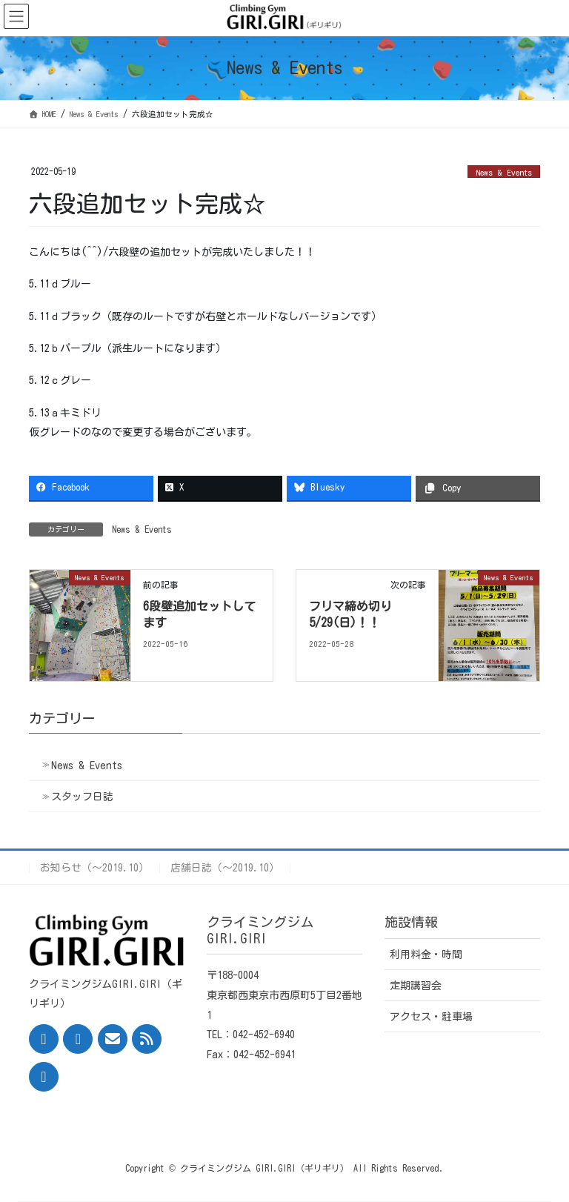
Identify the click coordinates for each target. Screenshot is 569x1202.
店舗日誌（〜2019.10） (224, 868)
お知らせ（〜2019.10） (94, 868)
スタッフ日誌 (82, 796)
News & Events (504, 172)
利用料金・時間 (426, 954)
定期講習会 (416, 985)
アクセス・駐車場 (431, 1017)
